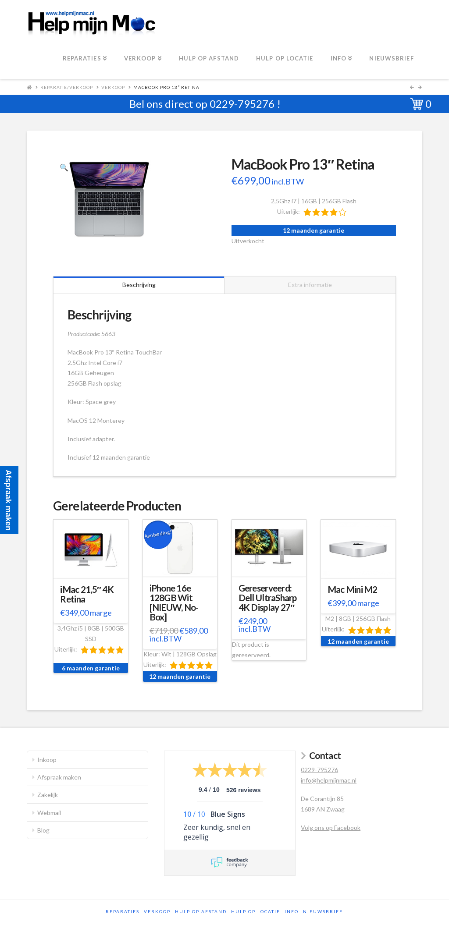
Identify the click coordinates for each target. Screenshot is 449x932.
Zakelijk (47, 794)
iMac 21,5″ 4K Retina (87, 594)
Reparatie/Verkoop (66, 87)
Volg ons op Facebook (330, 827)
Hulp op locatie (255, 911)
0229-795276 (242, 103)
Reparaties (122, 911)
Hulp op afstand (201, 911)
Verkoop (113, 87)
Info (292, 911)
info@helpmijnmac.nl (328, 780)
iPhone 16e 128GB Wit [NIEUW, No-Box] (174, 602)
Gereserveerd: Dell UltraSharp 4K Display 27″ (268, 598)
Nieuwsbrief (323, 911)
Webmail (49, 812)
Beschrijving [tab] (139, 284)
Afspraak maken (59, 777)
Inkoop (47, 759)
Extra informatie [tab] (310, 284)
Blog (43, 830)
